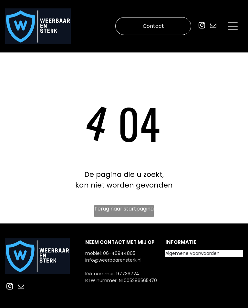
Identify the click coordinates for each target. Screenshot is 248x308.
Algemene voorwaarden (192, 253)
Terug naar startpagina (124, 208)
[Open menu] (233, 26)
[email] (213, 26)
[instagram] (202, 26)
